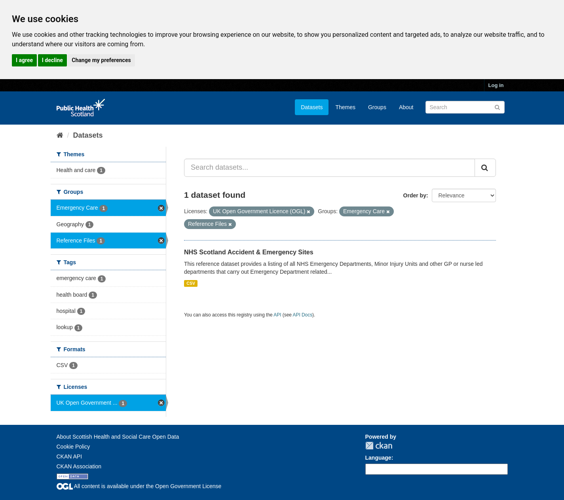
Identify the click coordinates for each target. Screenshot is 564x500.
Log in (496, 85)
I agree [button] (24, 60)
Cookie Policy (73, 446)
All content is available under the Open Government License (139, 486)
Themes (345, 107)
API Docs (303, 315)
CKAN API (69, 456)
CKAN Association (79, 466)
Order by (414, 195)
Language (378, 458)
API (277, 315)
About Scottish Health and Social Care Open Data (118, 437)
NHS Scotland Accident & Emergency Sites (248, 252)
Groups (377, 107)
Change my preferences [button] (101, 60)
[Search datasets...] (329, 168)
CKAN (378, 445)
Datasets (312, 107)
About (406, 107)
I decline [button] (52, 60)
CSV (190, 283)
